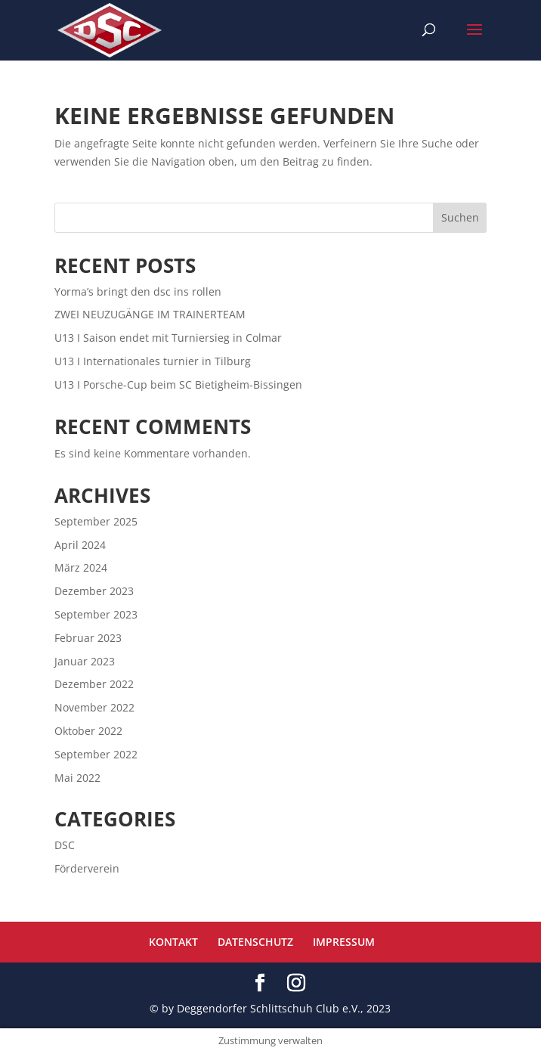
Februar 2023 (88, 638)
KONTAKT (173, 942)
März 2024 (80, 567)
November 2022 (94, 707)
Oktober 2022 (88, 731)
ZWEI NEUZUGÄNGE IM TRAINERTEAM (150, 314)
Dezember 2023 (94, 591)
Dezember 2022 (94, 684)
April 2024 (80, 545)
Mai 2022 (77, 777)
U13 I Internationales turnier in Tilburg (152, 361)
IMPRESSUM (344, 942)
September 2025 (96, 521)
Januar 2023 (84, 661)
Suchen (460, 217)
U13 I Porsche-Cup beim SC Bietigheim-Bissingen (178, 384)
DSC (64, 845)
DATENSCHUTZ (255, 942)
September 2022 (96, 754)
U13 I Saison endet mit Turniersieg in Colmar (168, 337)
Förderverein (86, 868)
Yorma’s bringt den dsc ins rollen (137, 291)
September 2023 (96, 614)
